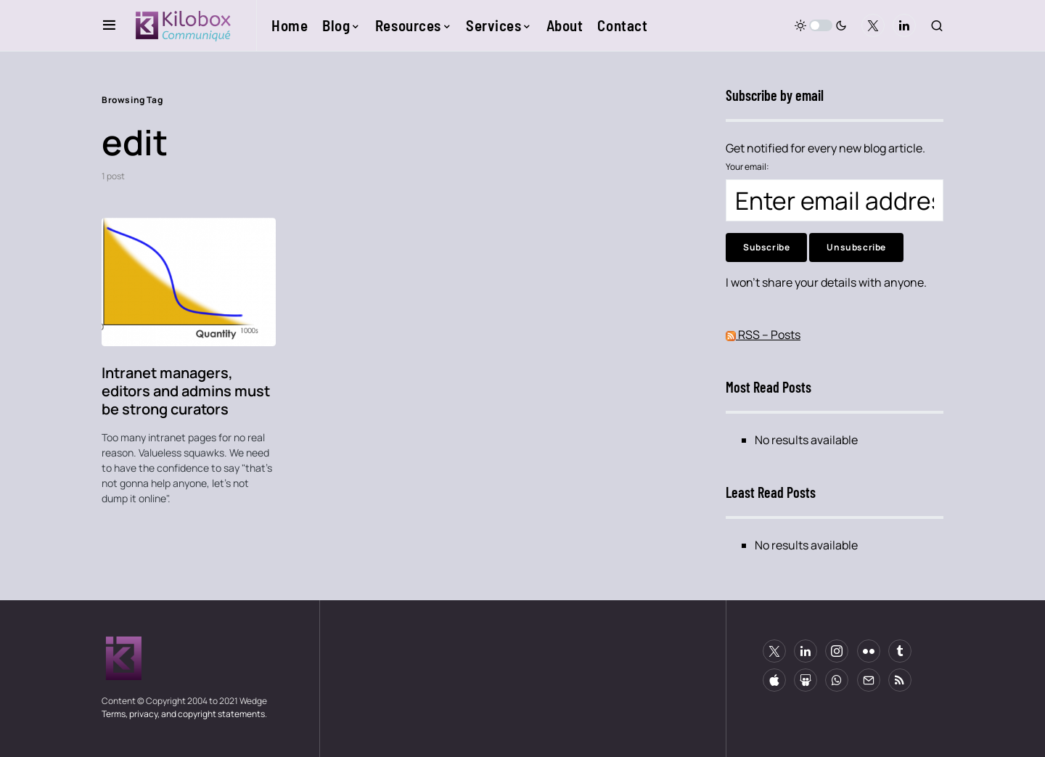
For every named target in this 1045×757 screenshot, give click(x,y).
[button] (109, 25)
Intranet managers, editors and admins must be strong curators (186, 391)
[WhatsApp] (836, 680)
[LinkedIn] (904, 25)
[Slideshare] (805, 680)
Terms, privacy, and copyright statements (183, 714)
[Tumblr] (899, 651)
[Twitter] (873, 25)
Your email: (747, 166)
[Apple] (774, 680)
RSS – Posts (763, 335)
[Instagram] (836, 651)
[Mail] (868, 680)
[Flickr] (868, 651)
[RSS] (899, 680)
